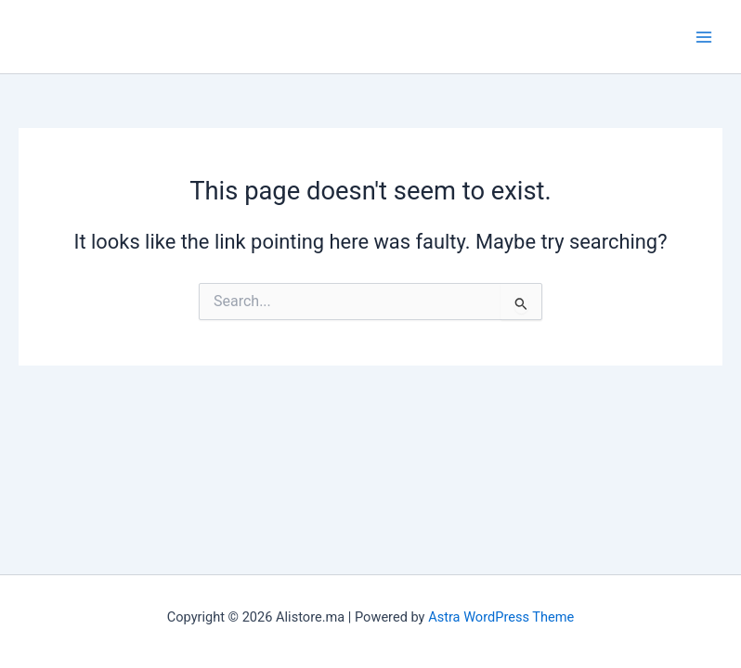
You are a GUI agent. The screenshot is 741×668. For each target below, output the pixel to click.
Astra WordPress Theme (501, 617)
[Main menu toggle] (703, 36)
